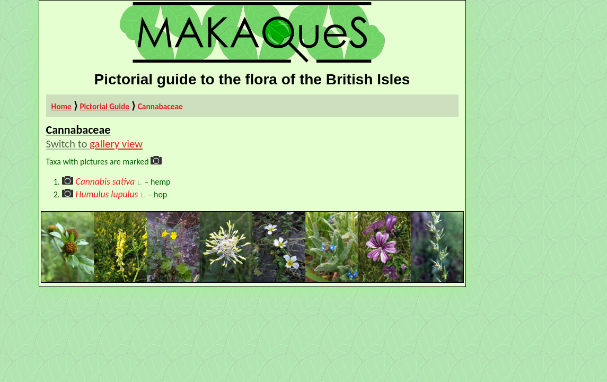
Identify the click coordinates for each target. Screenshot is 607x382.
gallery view (116, 144)
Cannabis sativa (105, 181)
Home (61, 106)
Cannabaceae (160, 106)
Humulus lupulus (106, 194)
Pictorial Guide (104, 106)
